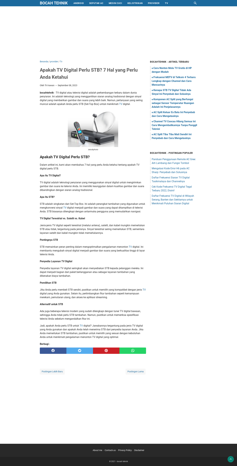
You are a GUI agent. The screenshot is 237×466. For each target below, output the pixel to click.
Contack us (110, 450)
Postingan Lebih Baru (52, 371)
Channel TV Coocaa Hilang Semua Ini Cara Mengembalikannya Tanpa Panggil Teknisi (174, 125)
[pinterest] (106, 351)
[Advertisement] (118, 33)
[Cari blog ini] (195, 3)
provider (153, 3)
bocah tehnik (54, 3)
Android (78, 3)
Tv (166, 3)
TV (120, 104)
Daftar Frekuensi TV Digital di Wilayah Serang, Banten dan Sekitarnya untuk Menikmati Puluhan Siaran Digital (173, 199)
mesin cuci (115, 3)
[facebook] (53, 351)
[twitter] (79, 351)
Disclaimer (139, 450)
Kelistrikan (135, 3)
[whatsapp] (132, 351)
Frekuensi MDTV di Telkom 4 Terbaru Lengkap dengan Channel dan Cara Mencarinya (174, 81)
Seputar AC (96, 3)
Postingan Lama (135, 371)
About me (97, 450)
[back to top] (231, 459)
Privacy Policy (125, 450)
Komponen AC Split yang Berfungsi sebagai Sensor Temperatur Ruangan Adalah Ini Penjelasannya (173, 103)
